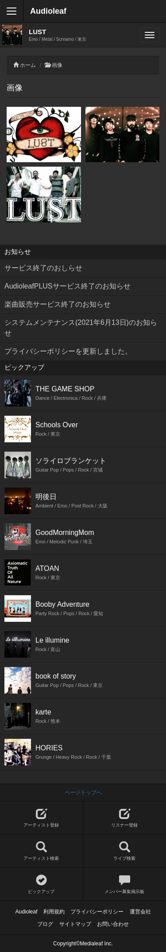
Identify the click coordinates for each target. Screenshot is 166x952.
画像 (57, 65)
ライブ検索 (124, 851)
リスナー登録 (124, 817)
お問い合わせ (113, 924)
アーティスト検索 (41, 851)
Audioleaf (48, 11)
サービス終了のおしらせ (43, 268)
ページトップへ (83, 792)
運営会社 (140, 912)
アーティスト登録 (41, 817)
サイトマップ (75, 924)
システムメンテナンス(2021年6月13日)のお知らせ (80, 328)
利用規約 (54, 912)
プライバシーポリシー (97, 912)
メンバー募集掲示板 (124, 884)
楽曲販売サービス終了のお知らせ (57, 304)
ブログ (45, 924)
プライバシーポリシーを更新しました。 (68, 351)
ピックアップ (41, 884)
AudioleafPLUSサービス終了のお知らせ (67, 286)
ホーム (28, 65)
